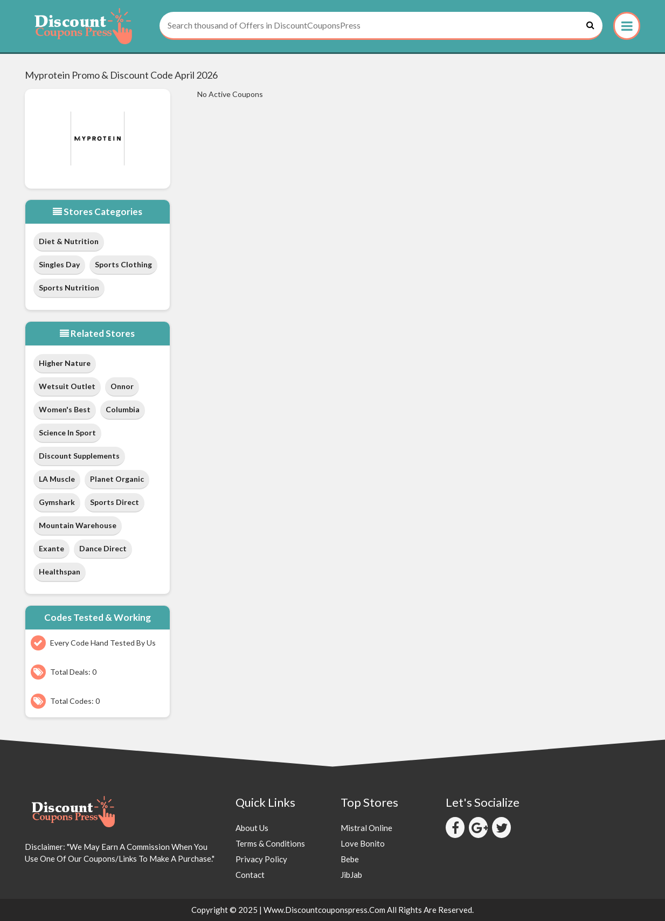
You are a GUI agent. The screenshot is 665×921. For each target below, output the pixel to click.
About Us (251, 828)
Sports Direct (114, 502)
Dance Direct (103, 548)
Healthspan (59, 571)
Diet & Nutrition (69, 241)
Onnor (122, 386)
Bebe (350, 859)
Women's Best (65, 409)
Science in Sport (67, 432)
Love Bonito (363, 843)
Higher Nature (65, 363)
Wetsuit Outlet (67, 386)
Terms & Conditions (270, 843)
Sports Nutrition (69, 287)
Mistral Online (366, 828)
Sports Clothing (123, 264)
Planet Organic (117, 478)
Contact (250, 875)
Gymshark (57, 502)
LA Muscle (57, 478)
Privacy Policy (261, 859)
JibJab (351, 875)
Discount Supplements (79, 455)
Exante (51, 548)
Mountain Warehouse (77, 525)
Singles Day (59, 264)
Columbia (123, 409)
